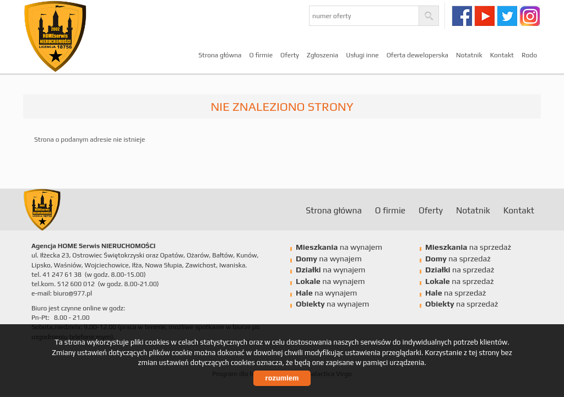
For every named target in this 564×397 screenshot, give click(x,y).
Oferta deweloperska (417, 55)
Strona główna (219, 55)
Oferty (289, 55)
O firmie (261, 55)
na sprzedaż (468, 247)
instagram (529, 16)
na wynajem (339, 247)
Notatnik (469, 55)
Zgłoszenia (323, 55)
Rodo (529, 55)
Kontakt (502, 55)
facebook (462, 16)
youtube (484, 16)
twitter (507, 16)
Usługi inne (362, 55)
